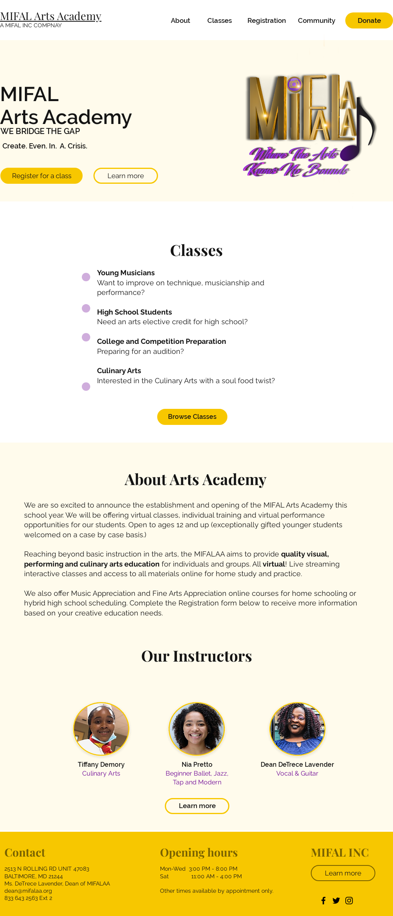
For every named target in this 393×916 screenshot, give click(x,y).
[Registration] (267, 20)
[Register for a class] (41, 176)
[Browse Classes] (192, 417)
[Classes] (219, 20)
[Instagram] (349, 901)
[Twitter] (336, 901)
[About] (180, 20)
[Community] (316, 20)
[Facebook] (323, 901)
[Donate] (369, 20)
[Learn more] (125, 176)
